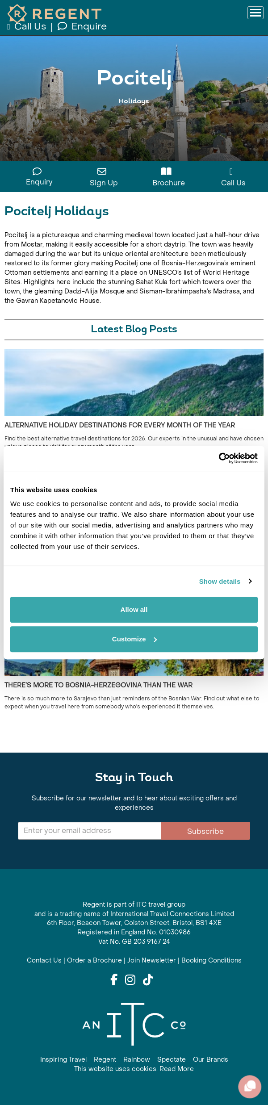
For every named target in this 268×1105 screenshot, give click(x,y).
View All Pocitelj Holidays (134, 119)
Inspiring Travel (63, 1059)
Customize (134, 639)
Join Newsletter (151, 960)
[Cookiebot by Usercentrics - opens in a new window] (219, 458)
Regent (105, 1059)
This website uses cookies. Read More (134, 1069)
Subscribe (205, 831)
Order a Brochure (94, 960)
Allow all (134, 609)
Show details (220, 581)
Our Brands (210, 1059)
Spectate (171, 1059)
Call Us (27, 27)
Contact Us (44, 960)
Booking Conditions (211, 960)
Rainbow (136, 1059)
